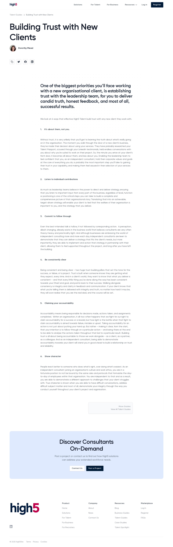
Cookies (43, 542)
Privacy (36, 542)
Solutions (78, 5)
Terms (28, 542)
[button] (79, 4)
